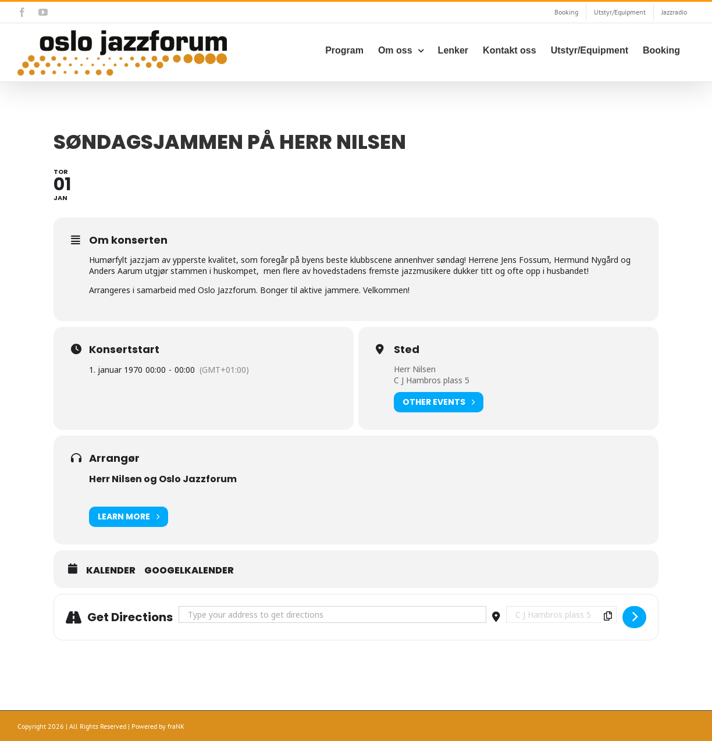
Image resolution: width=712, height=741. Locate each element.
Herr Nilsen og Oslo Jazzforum (163, 479)
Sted (406, 349)
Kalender (111, 570)
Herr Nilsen (415, 369)
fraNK (176, 726)
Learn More (128, 517)
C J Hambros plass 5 (431, 380)
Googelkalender (189, 570)
